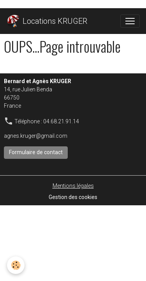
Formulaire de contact (36, 152)
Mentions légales (73, 186)
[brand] (46, 21)
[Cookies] (16, 265)
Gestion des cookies (73, 197)
